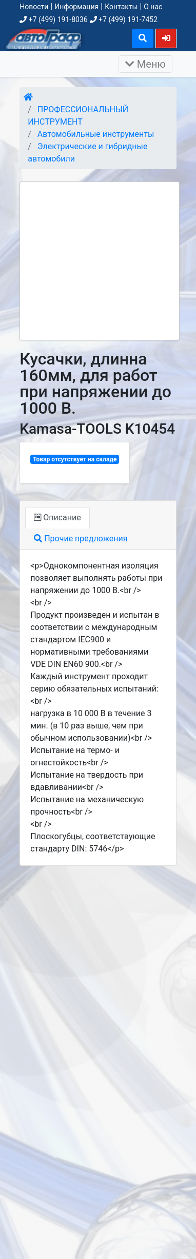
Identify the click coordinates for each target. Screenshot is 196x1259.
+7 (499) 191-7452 (124, 19)
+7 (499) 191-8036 (53, 19)
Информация (76, 7)
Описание (57, 517)
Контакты (121, 7)
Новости (33, 7)
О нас (153, 7)
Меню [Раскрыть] (145, 64)
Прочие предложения (80, 538)
